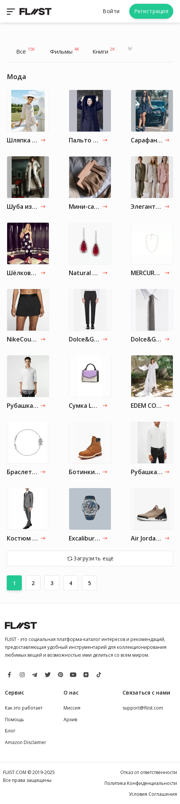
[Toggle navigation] (12, 11)
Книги (103, 50)
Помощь (14, 719)
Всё (25, 50)
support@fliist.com (143, 708)
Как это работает (23, 708)
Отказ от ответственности (148, 772)
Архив (70, 719)
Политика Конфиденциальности (140, 783)
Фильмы (64, 50)
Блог (10, 731)
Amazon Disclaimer (25, 742)
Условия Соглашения (153, 794)
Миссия (72, 708)
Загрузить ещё (94, 558)
